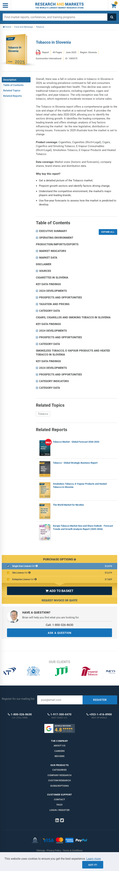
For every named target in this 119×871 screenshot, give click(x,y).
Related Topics (11, 90)
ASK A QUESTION (59, 633)
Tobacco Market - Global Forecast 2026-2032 (76, 441)
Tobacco (43, 413)
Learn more (93, 858)
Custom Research (59, 780)
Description (9, 79)
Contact (59, 799)
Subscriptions (59, 785)
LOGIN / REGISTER (59, 810)
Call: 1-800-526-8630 (59, 625)
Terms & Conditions (73, 850)
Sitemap (40, 850)
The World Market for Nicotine (68, 504)
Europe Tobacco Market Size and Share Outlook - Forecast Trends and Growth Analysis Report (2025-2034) (83, 527)
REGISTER (100, 700)
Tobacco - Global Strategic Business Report (75, 462)
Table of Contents (13, 85)
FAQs (59, 804)
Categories (59, 769)
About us (59, 745)
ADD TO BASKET (59, 591)
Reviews (59, 756)
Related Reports (12, 95)
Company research (59, 775)
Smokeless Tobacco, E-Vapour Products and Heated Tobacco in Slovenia (80, 485)
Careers (59, 751)
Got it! (92, 864)
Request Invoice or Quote (59, 600)
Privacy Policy (54, 850)
